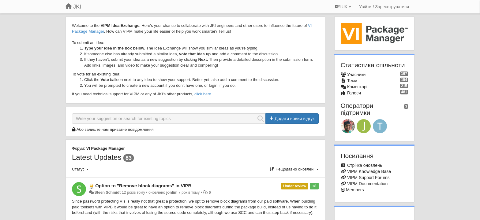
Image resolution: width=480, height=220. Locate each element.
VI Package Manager (105, 148)
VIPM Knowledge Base (369, 171)
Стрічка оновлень (364, 165)
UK (343, 6)
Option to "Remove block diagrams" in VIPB (143, 185)
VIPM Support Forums (368, 177)
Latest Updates (96, 157)
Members (355, 189)
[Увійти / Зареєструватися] (384, 7)
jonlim (171, 192)
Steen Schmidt (107, 192)
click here (202, 94)
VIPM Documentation (367, 183)
